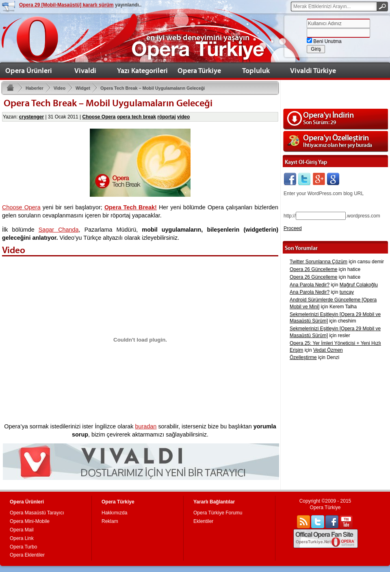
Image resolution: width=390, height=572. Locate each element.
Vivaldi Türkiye (313, 70)
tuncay (347, 292)
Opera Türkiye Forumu (218, 513)
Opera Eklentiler (27, 555)
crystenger (31, 117)
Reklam (110, 521)
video (183, 117)
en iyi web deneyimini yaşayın (197, 37)
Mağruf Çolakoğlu (359, 285)
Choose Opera (99, 117)
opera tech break (136, 117)
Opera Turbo (23, 547)
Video (55, 89)
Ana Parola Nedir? (309, 285)
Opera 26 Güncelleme (313, 269)
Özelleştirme (303, 357)
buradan (146, 426)
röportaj (166, 117)
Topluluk (256, 70)
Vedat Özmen (328, 350)
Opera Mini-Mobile (30, 521)
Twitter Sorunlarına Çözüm (318, 261)
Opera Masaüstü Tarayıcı (37, 513)
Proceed (293, 228)
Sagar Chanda (59, 229)
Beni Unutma (324, 41)
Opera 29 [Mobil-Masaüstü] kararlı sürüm (66, 5)
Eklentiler (203, 521)
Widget (78, 89)
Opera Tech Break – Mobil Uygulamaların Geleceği (148, 89)
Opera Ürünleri (28, 70)
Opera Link (22, 538)
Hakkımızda (114, 513)
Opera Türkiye (199, 70)
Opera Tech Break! (130, 207)
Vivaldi (85, 70)
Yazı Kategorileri (142, 70)
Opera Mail (22, 530)
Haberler (30, 89)
